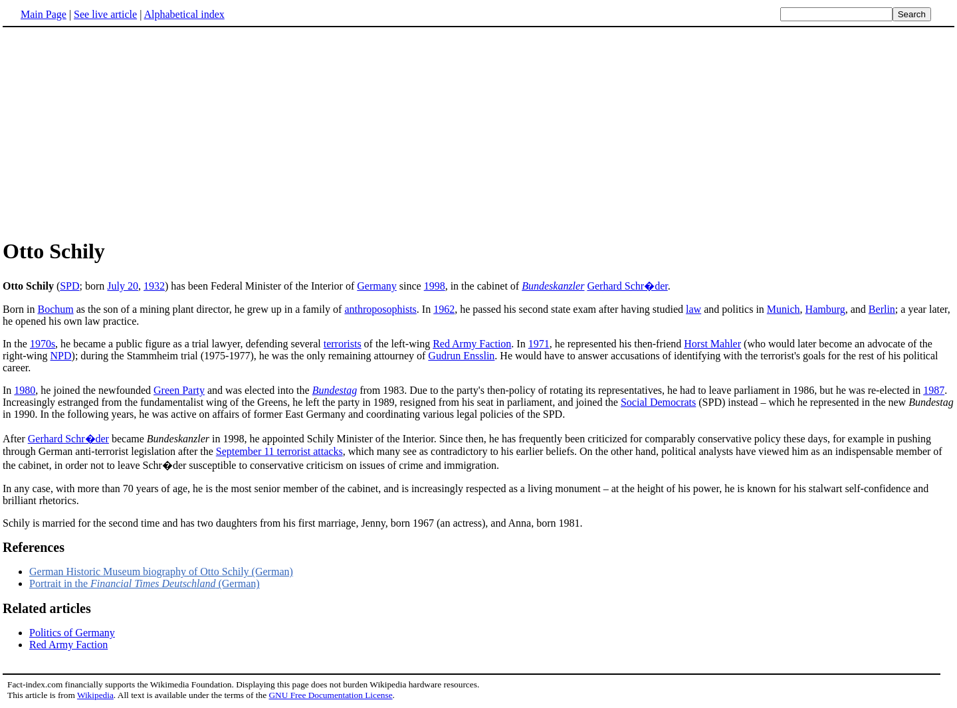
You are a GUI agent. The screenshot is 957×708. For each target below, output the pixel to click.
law (693, 309)
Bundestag (335, 390)
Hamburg (825, 309)
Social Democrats (658, 402)
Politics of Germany (72, 632)
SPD (69, 286)
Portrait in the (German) (144, 583)
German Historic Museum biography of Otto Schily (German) (161, 571)
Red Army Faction (472, 343)
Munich (783, 309)
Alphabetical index (184, 14)
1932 (154, 286)
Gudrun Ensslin (461, 355)
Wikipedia (95, 695)
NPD (61, 355)
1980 (24, 390)
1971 (539, 343)
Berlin (882, 309)
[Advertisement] (114, 132)
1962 (444, 309)
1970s (42, 343)
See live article (105, 14)
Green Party (179, 390)
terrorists (343, 343)
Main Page (43, 14)
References (33, 547)
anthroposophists (380, 309)
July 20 (122, 286)
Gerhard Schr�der (627, 286)
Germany (377, 286)
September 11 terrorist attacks (279, 451)
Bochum (55, 309)
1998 (434, 286)
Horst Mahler (712, 343)
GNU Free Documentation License (330, 695)
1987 (933, 390)
